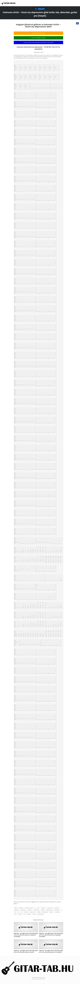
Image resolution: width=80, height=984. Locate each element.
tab (24, 914)
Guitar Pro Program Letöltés (38, 37)
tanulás (34, 914)
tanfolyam (29, 914)
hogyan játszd (45, 912)
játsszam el (57, 912)
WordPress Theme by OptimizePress (38, 978)
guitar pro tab (32, 912)
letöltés (20, 914)
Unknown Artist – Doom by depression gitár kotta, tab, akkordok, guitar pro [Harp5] (40, 14)
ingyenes (51, 912)
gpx (21, 912)
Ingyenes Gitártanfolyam (38, 33)
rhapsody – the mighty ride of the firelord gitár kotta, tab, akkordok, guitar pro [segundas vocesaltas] (51, 935)
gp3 (15, 912)
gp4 (18, 912)
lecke (15, 914)
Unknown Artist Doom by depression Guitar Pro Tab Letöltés (38, 42)
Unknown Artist (40, 914)
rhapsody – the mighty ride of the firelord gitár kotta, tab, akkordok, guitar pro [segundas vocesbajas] (26, 935)
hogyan (38, 912)
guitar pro (26, 912)
